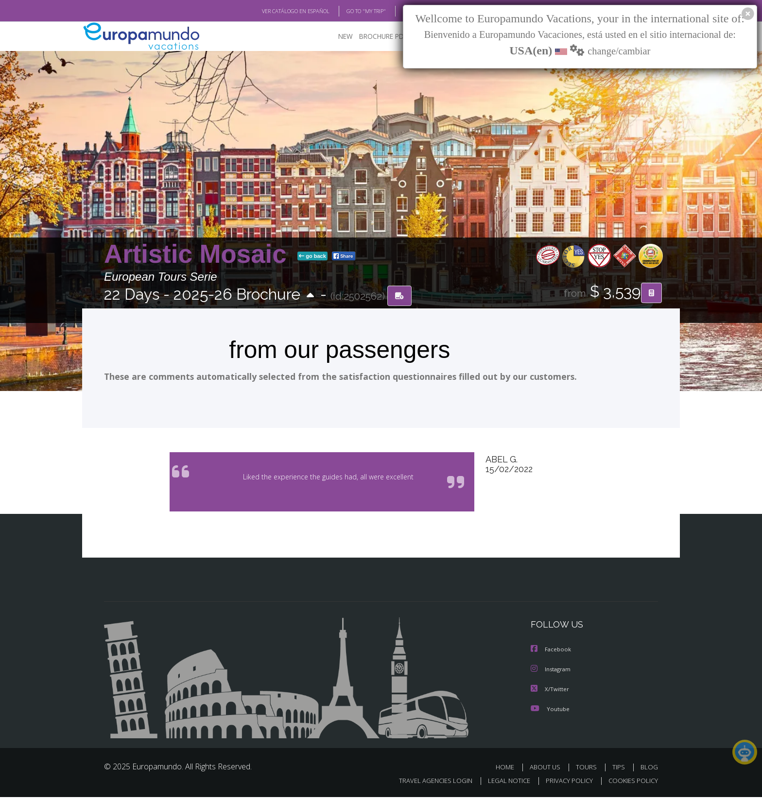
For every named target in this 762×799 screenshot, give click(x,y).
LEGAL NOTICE (502, 782)
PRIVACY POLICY (565, 782)
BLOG (397, 11)
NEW (336, 36)
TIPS (620, 768)
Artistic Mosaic (199, 254)
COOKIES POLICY (631, 782)
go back (312, 256)
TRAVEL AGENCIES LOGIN (426, 782)
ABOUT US (548, 768)
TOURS (588, 768)
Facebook (551, 652)
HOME (508, 768)
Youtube (550, 710)
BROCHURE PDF (376, 36)
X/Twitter (550, 691)
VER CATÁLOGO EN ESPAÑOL (273, 11)
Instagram (552, 671)
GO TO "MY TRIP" (350, 11)
